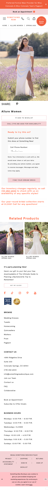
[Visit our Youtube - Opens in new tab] (35, 296)
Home (4, 25)
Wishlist (24, 471)
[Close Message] (45, 4)
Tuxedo (7, 326)
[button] (4, 18)
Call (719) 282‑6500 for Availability (25, 125)
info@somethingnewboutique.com (19, 378)
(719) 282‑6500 (10, 373)
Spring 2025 (31, 25)
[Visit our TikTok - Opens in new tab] (12, 296)
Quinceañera (9, 334)
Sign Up (39, 466)
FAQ (6, 390)
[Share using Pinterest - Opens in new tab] (17, 104)
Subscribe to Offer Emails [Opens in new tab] (15, 407)
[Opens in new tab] (8, 305)
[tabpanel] (24, 65)
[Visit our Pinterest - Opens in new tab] (27, 296)
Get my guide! (18, 289)
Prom (6, 342)
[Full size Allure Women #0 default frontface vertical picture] (24, 65)
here (30, 488)
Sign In (24, 466)
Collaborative (9, 394)
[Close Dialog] (2, 483)
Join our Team (10, 382)
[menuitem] (4, 18)
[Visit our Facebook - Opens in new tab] (4, 296)
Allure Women (16, 25)
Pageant (7, 346)
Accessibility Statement (8, 466)
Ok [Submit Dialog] (45, 483)
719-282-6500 (8, 194)
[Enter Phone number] (22, 152)
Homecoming (9, 330)
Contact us (9, 386)
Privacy (8, 462)
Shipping (24, 462)
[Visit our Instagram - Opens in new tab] (20, 296)
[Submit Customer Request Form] (24, 182)
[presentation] (11, 241)
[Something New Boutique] (13, 18)
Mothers (7, 338)
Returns (39, 462)
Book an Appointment (13, 403)
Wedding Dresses (11, 322)
